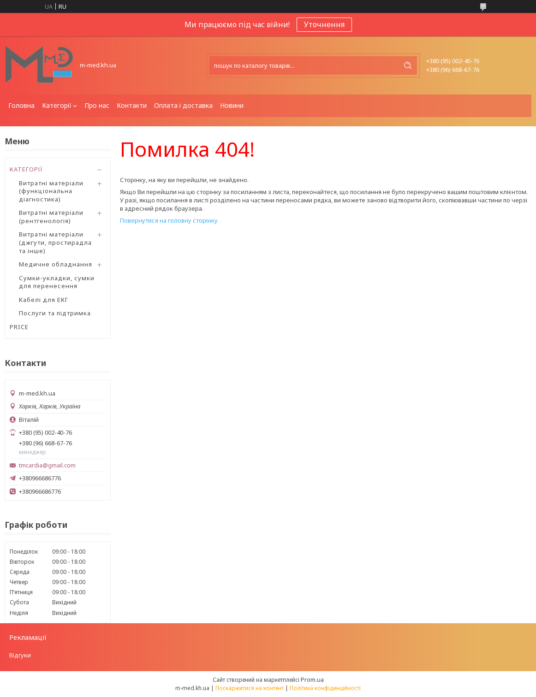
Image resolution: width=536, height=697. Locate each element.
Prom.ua (312, 679)
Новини (232, 105)
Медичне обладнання (55, 264)
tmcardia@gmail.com (47, 465)
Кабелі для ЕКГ (43, 299)
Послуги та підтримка (55, 313)
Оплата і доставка (183, 105)
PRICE (19, 327)
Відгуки (20, 655)
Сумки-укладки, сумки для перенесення (57, 282)
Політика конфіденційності (325, 688)
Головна (21, 105)
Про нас (96, 105)
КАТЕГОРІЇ (26, 169)
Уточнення (324, 24)
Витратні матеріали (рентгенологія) (51, 216)
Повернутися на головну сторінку (169, 220)
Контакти (132, 105)
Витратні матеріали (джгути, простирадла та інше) (55, 242)
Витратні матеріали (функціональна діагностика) (51, 191)
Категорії (56, 105)
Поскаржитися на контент (249, 688)
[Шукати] (408, 65)
